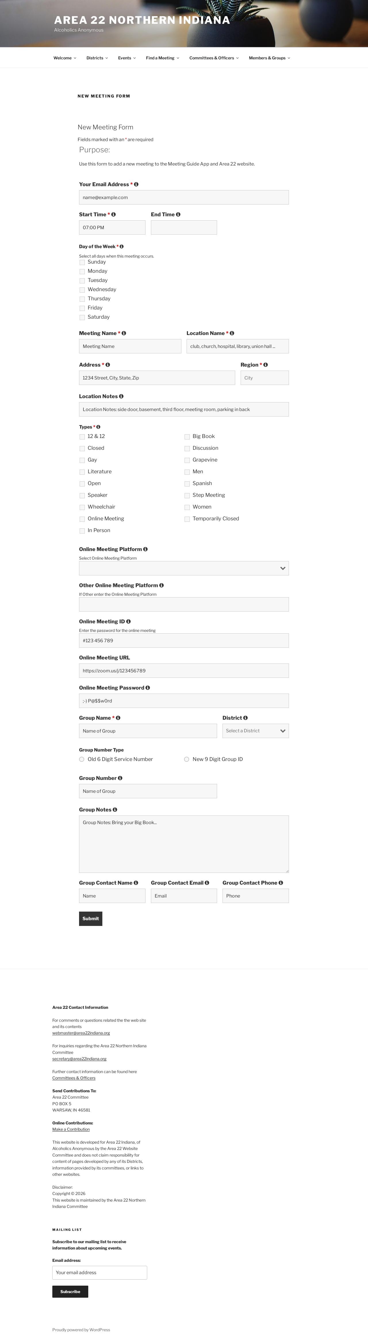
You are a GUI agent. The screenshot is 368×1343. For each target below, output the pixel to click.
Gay (92, 460)
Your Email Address (109, 184)
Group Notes (98, 810)
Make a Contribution (71, 1129)
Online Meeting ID (105, 621)
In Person (99, 530)
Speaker (98, 495)
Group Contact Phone (253, 883)
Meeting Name (102, 333)
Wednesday (102, 289)
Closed (96, 448)
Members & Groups (270, 57)
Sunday (97, 262)
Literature (100, 471)
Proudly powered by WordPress (81, 1329)
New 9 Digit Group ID (218, 759)
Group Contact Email (180, 883)
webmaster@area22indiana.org (81, 1032)
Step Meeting (209, 495)
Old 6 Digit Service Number (120, 759)
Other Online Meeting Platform (121, 585)
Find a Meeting (163, 57)
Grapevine (205, 460)
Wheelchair (101, 507)
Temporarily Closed (216, 518)
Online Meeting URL (104, 658)
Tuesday (98, 280)
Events (127, 57)
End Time (166, 214)
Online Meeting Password (114, 688)
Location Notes (101, 396)
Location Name (210, 333)
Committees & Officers (214, 57)
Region (254, 365)
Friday (95, 308)
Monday (98, 271)
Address (94, 365)
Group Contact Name (108, 883)
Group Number (100, 778)
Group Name (99, 718)
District (235, 718)
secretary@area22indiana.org (79, 1058)
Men (198, 471)
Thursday (99, 298)
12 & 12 (96, 436)
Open (94, 483)
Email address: (66, 1260)
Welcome (65, 57)
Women (202, 507)
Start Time (97, 214)
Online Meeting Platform (113, 549)
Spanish (202, 483)
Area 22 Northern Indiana (142, 20)
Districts (98, 57)
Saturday (99, 317)
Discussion (205, 448)
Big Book (204, 436)
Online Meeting (106, 518)
